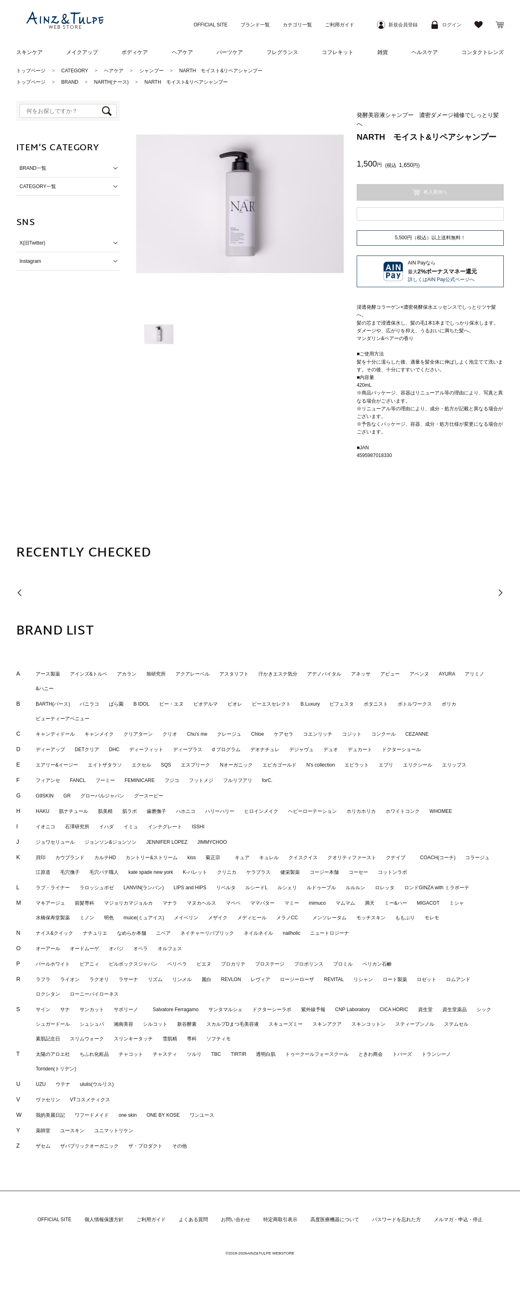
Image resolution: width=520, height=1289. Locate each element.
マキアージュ (50, 903)
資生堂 (425, 1010)
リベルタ (226, 888)
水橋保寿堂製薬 (53, 918)
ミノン (87, 918)
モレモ (432, 918)
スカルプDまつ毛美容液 (232, 1024)
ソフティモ (218, 1039)
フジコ (172, 781)
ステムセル (456, 1024)
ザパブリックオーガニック (89, 1146)
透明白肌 (265, 1054)
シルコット (155, 1024)
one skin (128, 1115)
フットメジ (201, 781)
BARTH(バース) (53, 704)
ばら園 (116, 704)
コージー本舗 (324, 872)
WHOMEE (440, 812)
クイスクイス (303, 858)
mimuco (317, 903)
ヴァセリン (48, 1100)
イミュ (131, 827)
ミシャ (456, 903)
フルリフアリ (237, 781)
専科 (192, 1039)
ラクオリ (99, 980)
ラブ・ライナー (53, 888)
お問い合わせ (235, 1220)
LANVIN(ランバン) (144, 888)
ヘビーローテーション (312, 812)
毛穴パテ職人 (104, 872)
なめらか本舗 (131, 933)
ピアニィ (89, 964)
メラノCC (289, 918)
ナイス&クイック (54, 933)
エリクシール (417, 765)
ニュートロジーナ (329, 933)
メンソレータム (329, 918)
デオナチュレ (265, 750)
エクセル (141, 765)
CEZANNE (417, 734)
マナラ (169, 903)
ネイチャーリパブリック (207, 933)
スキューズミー (286, 1024)
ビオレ (235, 704)
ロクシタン (48, 994)
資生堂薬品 (454, 1010)
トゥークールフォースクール (317, 1054)
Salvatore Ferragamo (176, 1010)
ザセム (43, 1146)
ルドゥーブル (321, 888)
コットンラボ (392, 872)
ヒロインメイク (261, 812)
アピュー (390, 674)
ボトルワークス (415, 704)
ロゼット (426, 980)
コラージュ (477, 858)
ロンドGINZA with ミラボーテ (436, 888)
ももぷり (405, 918)
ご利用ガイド (339, 25)
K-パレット (195, 872)
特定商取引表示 (280, 1220)
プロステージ (269, 964)
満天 (370, 903)
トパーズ (402, 1054)
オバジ (116, 949)
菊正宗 (215, 858)
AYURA (447, 674)
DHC (114, 750)
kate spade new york (150, 872)
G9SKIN (45, 796)
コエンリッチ (317, 734)
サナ (65, 1010)
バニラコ (89, 704)
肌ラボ (129, 812)
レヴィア (260, 980)
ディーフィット (146, 750)
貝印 (41, 858)
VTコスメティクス (90, 1100)
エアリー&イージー (57, 765)
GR (67, 796)
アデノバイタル (324, 674)
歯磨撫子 (156, 812)
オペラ (140, 949)
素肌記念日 (48, 1039)
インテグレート (165, 827)
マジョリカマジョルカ (128, 903)
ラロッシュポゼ (97, 888)
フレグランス (282, 52)
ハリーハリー (219, 812)
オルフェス (170, 949)
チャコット (131, 1054)
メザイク (218, 918)
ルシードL (256, 888)
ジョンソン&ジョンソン (110, 842)
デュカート (360, 750)
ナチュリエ (95, 933)
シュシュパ (92, 1024)
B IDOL (141, 704)
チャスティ (165, 1054)
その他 (179, 1146)
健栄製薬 (290, 872)
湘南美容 (123, 1024)
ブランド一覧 (255, 25)
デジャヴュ (301, 750)
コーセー (358, 872)
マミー (291, 903)
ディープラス (187, 750)
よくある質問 (193, 1220)
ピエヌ (204, 964)
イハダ (106, 827)
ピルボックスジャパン (133, 964)
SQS (166, 765)
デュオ (330, 750)
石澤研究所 (77, 827)
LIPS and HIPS (189, 888)
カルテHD (105, 858)
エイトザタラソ (105, 765)
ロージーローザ (297, 980)
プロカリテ (233, 964)
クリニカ (226, 872)
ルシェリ (287, 888)
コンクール (383, 734)
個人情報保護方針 (104, 1220)
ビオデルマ (205, 704)
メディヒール (251, 918)
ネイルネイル (258, 933)
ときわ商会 (370, 1054)
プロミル (343, 964)
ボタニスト (376, 704)
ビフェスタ (341, 704)
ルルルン (355, 888)
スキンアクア (327, 1024)
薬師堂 (43, 1131)
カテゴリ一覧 (297, 25)
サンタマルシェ (225, 1010)
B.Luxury (310, 704)
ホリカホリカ (361, 812)
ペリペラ (177, 964)
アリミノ (474, 674)
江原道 (43, 872)
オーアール (48, 949)
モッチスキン (371, 918)
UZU (41, 1085)
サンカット (92, 1010)
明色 (109, 918)
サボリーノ (128, 1010)
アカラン (126, 674)
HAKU (42, 812)
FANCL (78, 781)
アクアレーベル (193, 674)
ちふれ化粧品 (94, 1054)
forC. (267, 781)
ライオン (70, 980)
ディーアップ (50, 750)
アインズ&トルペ (88, 674)
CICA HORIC (394, 1010)
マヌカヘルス (201, 903)
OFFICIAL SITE (210, 25)
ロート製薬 (395, 980)
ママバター (262, 903)
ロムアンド (458, 980)
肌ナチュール (73, 812)
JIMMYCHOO (212, 842)
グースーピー (148, 796)
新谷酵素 (187, 1024)
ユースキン (72, 1131)
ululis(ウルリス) (97, 1085)
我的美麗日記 (50, 1115)
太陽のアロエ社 (53, 1054)
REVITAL (334, 980)
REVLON (231, 980)
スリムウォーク (87, 1039)
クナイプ (398, 858)
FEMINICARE (140, 781)
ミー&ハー (395, 903)
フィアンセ (48, 781)
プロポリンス (308, 964)
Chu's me (197, 734)
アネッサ (360, 674)
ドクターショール (401, 750)
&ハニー (45, 689)
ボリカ (449, 704)
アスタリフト (234, 674)
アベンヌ (419, 674)
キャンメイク (99, 734)
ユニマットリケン (113, 1131)
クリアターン (138, 734)
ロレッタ (384, 888)
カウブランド (69, 858)
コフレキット (337, 52)
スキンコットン (368, 1024)
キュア (242, 858)
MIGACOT (428, 903)
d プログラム (226, 750)
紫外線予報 (313, 1010)
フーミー (105, 781)
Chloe (257, 734)
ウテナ (63, 1085)
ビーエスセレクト (271, 704)
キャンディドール (55, 734)
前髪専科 (84, 903)
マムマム (345, 903)
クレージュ (229, 734)
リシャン (363, 980)
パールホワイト (53, 964)
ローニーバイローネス (94, 994)
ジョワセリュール (55, 842)
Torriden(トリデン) (56, 1069)
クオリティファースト (351, 858)
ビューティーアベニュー (62, 719)
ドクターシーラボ (271, 1010)
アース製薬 (48, 674)
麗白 (206, 980)
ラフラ (43, 980)
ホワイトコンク (403, 812)
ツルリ (194, 1054)
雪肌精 (169, 1039)
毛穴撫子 (70, 872)
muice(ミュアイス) (144, 918)
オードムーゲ (84, 949)
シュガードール (53, 1024)
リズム (155, 980)
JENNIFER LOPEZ (166, 842)
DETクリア (87, 750)
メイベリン (186, 918)
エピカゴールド (279, 765)
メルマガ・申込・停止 (458, 1220)
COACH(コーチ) (437, 858)
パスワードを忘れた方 (396, 1220)
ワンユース (202, 1115)
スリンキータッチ (133, 1039)
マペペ (233, 903)
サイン (43, 1010)
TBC (216, 1054)
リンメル (182, 980)
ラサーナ (128, 980)
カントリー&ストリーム (152, 858)
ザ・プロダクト (145, 1146)
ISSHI (198, 827)
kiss (191, 858)
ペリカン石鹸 (377, 964)
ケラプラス (258, 872)
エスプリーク (195, 765)
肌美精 (105, 812)
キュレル (269, 858)
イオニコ (45, 827)
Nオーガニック (236, 765)
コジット (352, 734)
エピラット (356, 765)
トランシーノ (436, 1054)
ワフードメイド (92, 1115)
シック (484, 1010)
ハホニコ (185, 812)
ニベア (163, 933)
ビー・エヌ (171, 704)
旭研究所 (156, 674)
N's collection (320, 765)
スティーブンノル (414, 1024)
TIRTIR (238, 1054)
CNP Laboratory (352, 1010)
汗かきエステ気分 (277, 674)
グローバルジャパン (102, 796)
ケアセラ (283, 734)
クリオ (169, 734)
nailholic (291, 933)
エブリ (386, 765)
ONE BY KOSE (163, 1115)
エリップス (454, 765)
